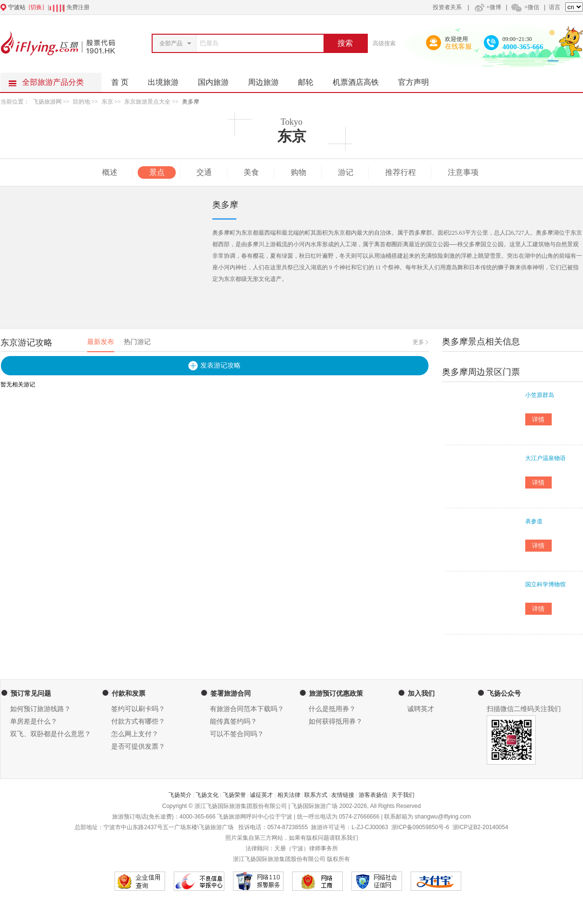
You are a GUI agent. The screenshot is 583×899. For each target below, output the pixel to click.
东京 (107, 101)
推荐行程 (400, 172)
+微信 (524, 7)
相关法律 (288, 795)
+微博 (486, 7)
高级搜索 (384, 43)
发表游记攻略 (220, 365)
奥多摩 (190, 101)
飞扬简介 (180, 795)
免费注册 (78, 7)
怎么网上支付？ (134, 734)
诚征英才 (261, 795)
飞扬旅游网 (47, 101)
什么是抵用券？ (332, 709)
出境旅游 (168, 79)
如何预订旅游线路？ (40, 709)
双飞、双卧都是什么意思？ (50, 734)
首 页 (120, 82)
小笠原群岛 (539, 395)
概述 (109, 172)
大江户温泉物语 (545, 458)
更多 (418, 342)
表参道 (534, 521)
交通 (204, 172)
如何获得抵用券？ (336, 721)
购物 (298, 172)
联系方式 (315, 795)
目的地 (81, 101)
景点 (157, 172)
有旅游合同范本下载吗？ (247, 709)
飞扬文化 (207, 795)
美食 (251, 172)
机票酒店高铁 (361, 79)
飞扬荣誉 (234, 795)
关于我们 (403, 795)
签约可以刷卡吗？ (138, 709)
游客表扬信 (373, 795)
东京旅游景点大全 (147, 101)
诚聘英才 (420, 709)
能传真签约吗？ (233, 721)
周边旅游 (268, 79)
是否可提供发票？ (138, 746)
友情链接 (342, 795)
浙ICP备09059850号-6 (420, 827)
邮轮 (310, 79)
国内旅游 (218, 79)
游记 (345, 172)
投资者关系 (447, 7)
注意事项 (463, 172)
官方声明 (418, 79)
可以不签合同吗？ (237, 734)
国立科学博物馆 (545, 584)
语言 (554, 7)
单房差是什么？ (33, 721)
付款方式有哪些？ (138, 721)
